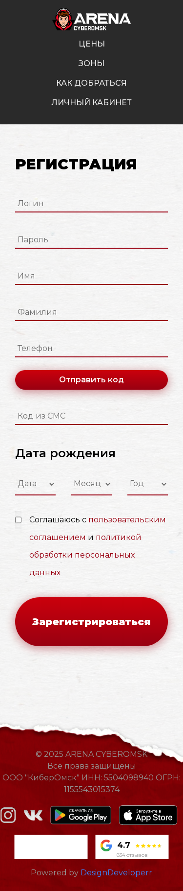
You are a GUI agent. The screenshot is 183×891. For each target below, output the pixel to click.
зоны (91, 63)
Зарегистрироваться (91, 622)
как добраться (91, 83)
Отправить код (91, 379)
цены (92, 43)
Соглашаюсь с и (97, 546)
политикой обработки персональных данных (85, 555)
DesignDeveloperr (116, 872)
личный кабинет (91, 102)
